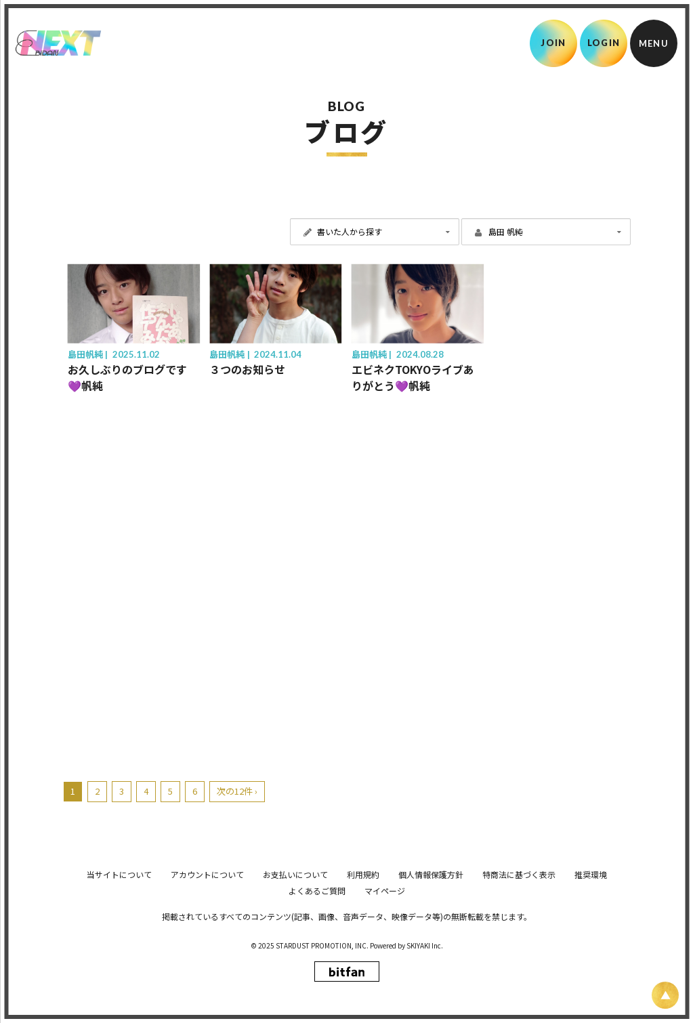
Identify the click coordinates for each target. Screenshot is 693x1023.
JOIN (553, 42)
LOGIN (604, 42)
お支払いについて (295, 970)
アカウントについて (207, 970)
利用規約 (363, 970)
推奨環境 (590, 970)
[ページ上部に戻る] (665, 995)
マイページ (384, 987)
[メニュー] (653, 43)
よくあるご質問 (317, 987)
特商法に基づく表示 (518, 970)
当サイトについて (119, 970)
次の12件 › (237, 791)
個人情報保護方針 (430, 970)
